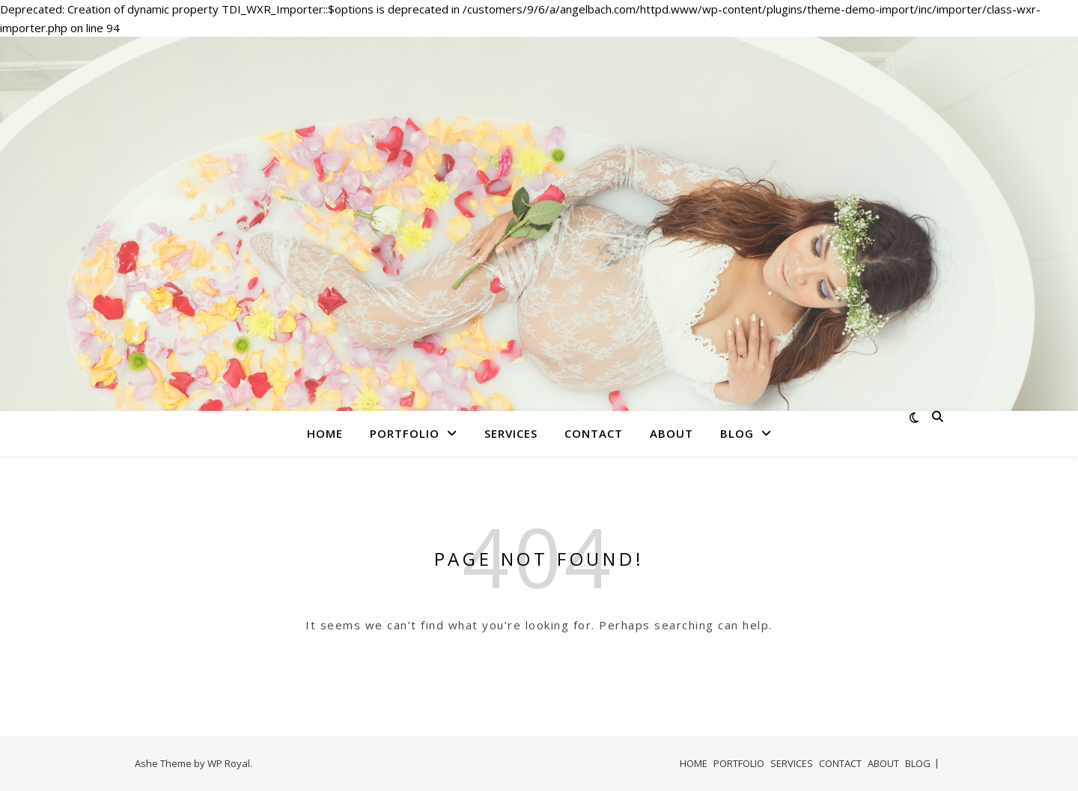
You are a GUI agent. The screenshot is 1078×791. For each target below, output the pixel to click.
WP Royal (228, 763)
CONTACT (593, 433)
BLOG (737, 433)
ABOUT (671, 433)
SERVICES (511, 433)
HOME (325, 433)
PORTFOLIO (404, 433)
